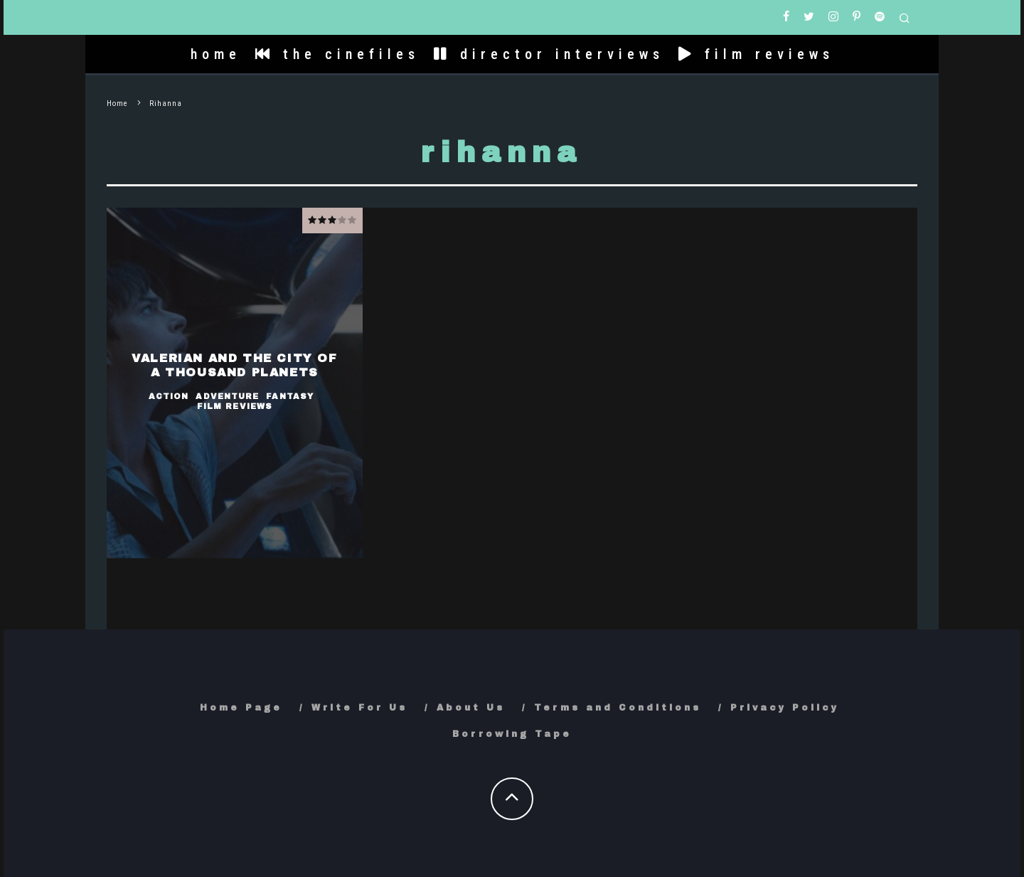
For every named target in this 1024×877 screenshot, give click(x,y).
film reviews (756, 54)
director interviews (549, 54)
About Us (471, 708)
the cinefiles (337, 54)
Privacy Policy (784, 708)
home (216, 54)
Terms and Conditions (617, 708)
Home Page (241, 708)
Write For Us (359, 708)
